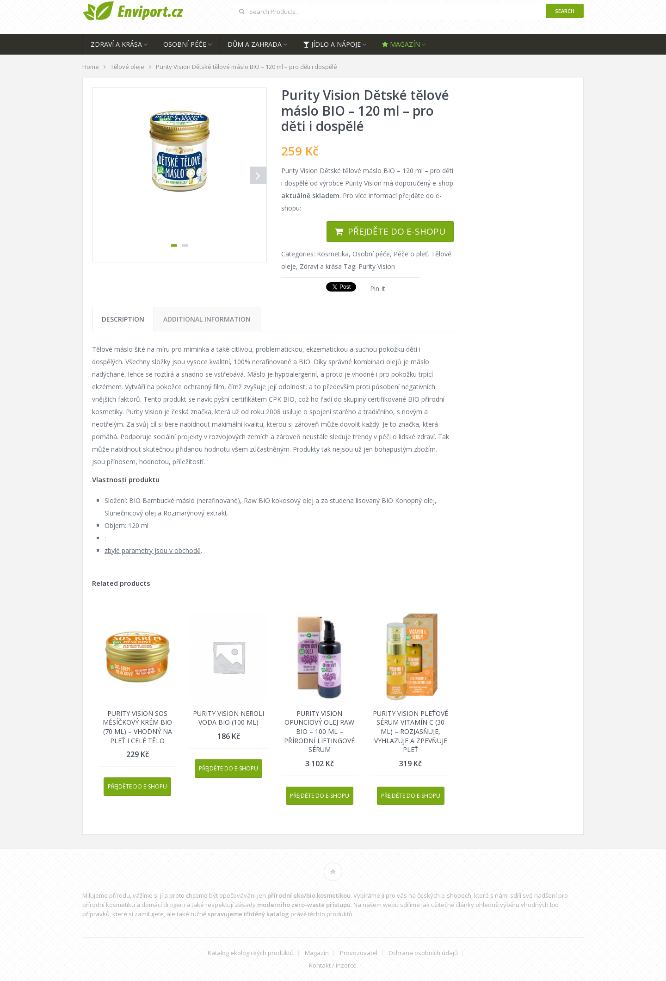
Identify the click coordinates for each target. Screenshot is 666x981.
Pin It (377, 288)
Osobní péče (184, 44)
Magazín (401, 44)
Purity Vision (376, 266)
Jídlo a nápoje (332, 44)
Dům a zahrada (255, 44)
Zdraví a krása (116, 44)
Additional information (207, 319)
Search (564, 10)
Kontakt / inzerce (333, 965)
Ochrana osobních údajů (423, 953)
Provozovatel (358, 953)
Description (123, 319)
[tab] (123, 319)
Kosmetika (333, 253)
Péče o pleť (410, 253)
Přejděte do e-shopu (396, 231)
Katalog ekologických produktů (251, 953)
